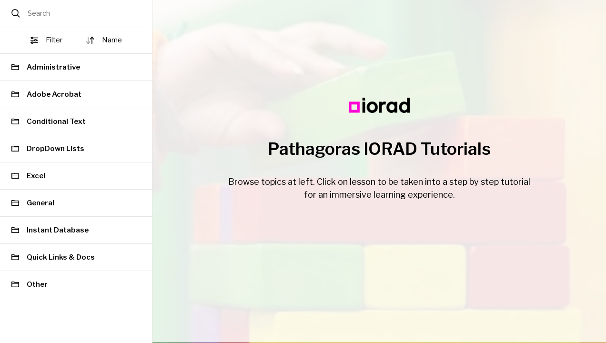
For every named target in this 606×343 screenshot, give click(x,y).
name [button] (112, 40)
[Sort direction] (90, 40)
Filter (46, 40)
